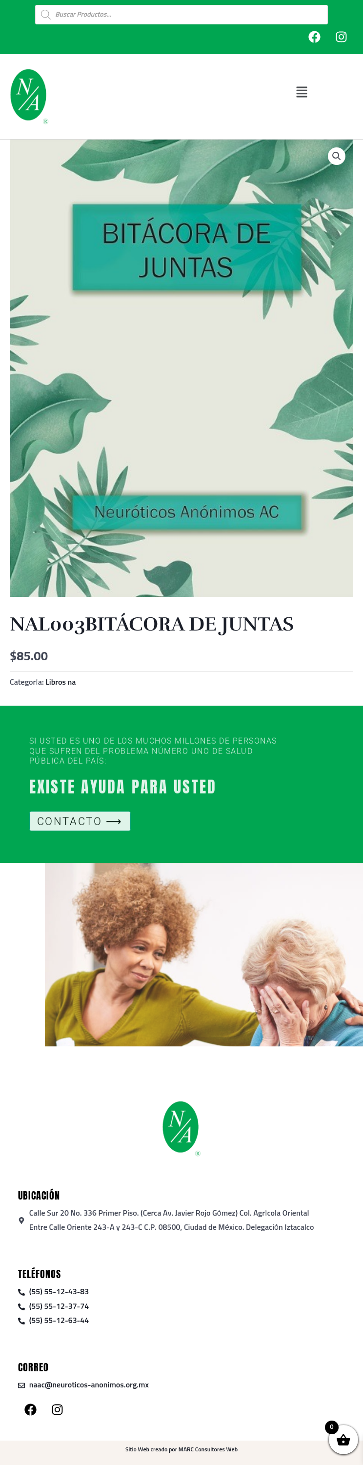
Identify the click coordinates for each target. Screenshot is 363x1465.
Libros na (60, 682)
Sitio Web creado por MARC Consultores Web (181, 1450)
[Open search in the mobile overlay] (181, 14)
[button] (301, 92)
